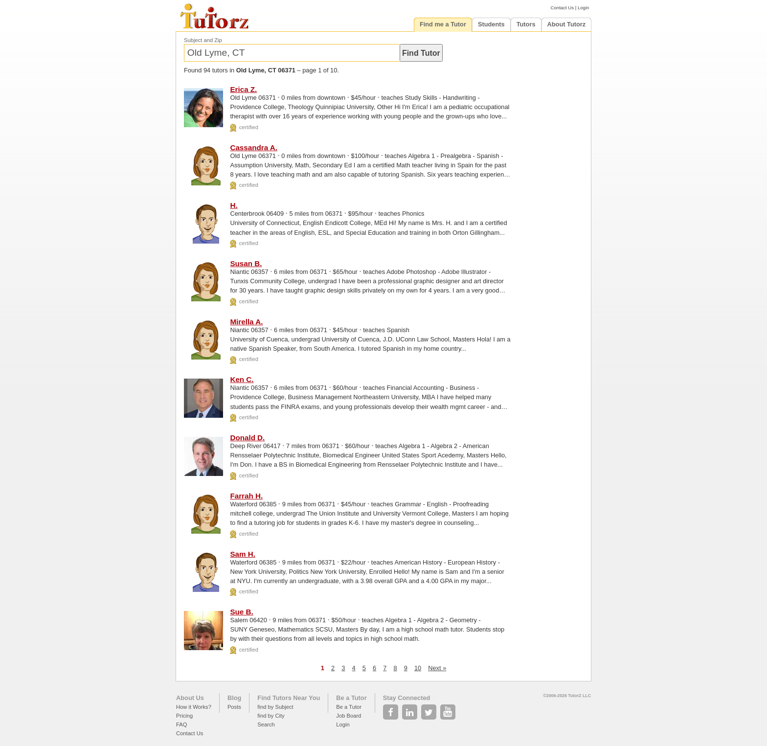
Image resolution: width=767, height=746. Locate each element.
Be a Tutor (351, 697)
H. (233, 205)
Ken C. (241, 379)
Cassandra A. (253, 147)
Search (265, 724)
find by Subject (275, 707)
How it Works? (193, 707)
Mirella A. (246, 321)
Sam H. (242, 554)
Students (491, 24)
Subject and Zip (203, 40)
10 (417, 668)
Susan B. (246, 263)
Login (583, 7)
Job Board (348, 716)
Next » (437, 668)
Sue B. (241, 612)
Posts (234, 707)
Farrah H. (246, 496)
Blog (234, 697)
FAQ (181, 724)
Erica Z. (243, 89)
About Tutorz (566, 24)
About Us (190, 697)
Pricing (184, 716)
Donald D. (247, 437)
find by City (270, 716)
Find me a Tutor (443, 24)
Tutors (526, 24)
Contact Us (562, 7)
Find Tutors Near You (288, 697)
